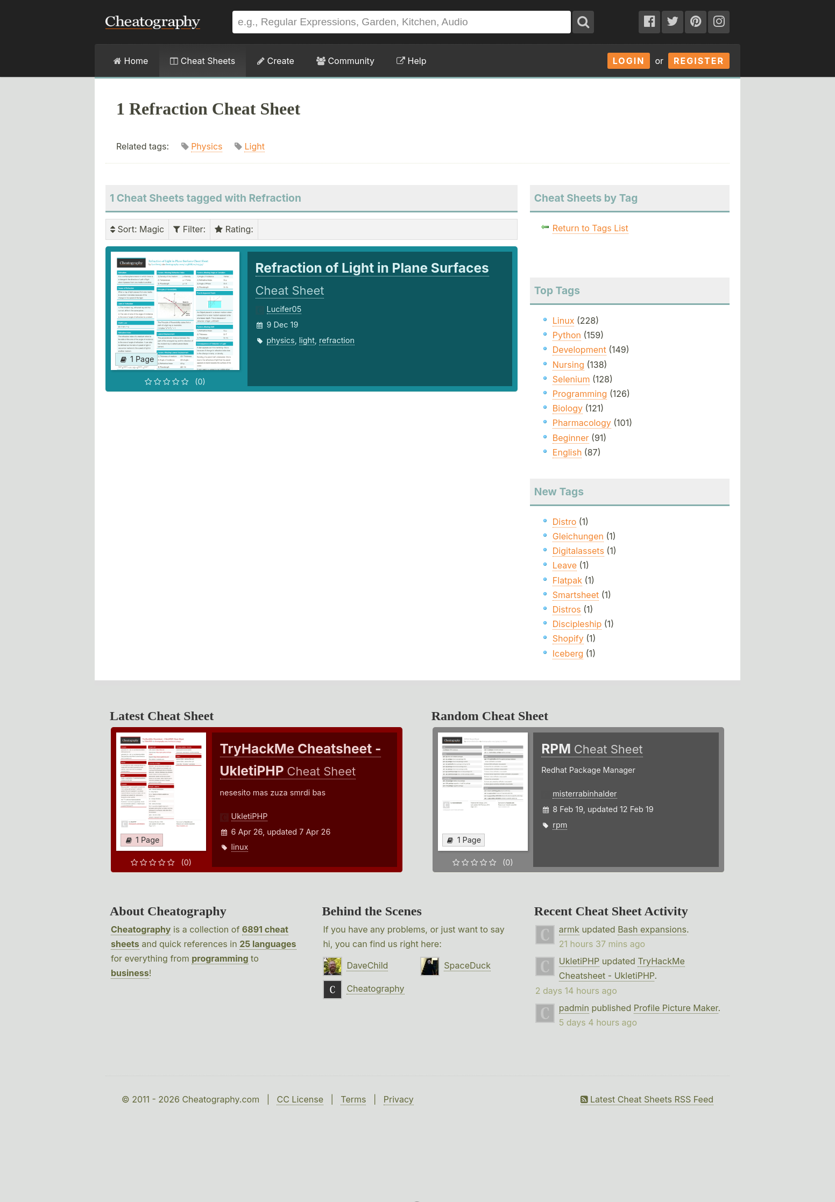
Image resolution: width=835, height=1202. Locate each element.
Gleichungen (578, 536)
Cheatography (141, 929)
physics (281, 340)
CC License (300, 1099)
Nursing (568, 364)
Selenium (571, 379)
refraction (337, 340)
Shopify (568, 638)
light (307, 340)
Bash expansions (652, 929)
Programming (580, 393)
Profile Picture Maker (676, 1007)
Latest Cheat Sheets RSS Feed (647, 1099)
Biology (568, 408)
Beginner (571, 437)
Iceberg (568, 653)
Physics (206, 146)
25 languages (267, 943)
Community (345, 60)
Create (275, 60)
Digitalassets (578, 550)
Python (567, 335)
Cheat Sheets (202, 60)
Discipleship (577, 623)
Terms (353, 1099)
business (130, 973)
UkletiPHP (249, 816)
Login (629, 60)
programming (220, 958)
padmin (574, 1007)
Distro (564, 521)
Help (411, 60)
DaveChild (367, 965)
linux (240, 846)
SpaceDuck (467, 965)
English (567, 452)
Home (131, 60)
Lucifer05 (284, 309)
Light (254, 146)
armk (569, 929)
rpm (560, 824)
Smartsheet (576, 594)
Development (579, 349)
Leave (565, 565)
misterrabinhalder (585, 793)
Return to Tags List (590, 228)
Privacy (399, 1099)
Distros (567, 609)
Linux (564, 320)
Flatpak (567, 580)
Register (699, 60)
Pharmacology (582, 422)
